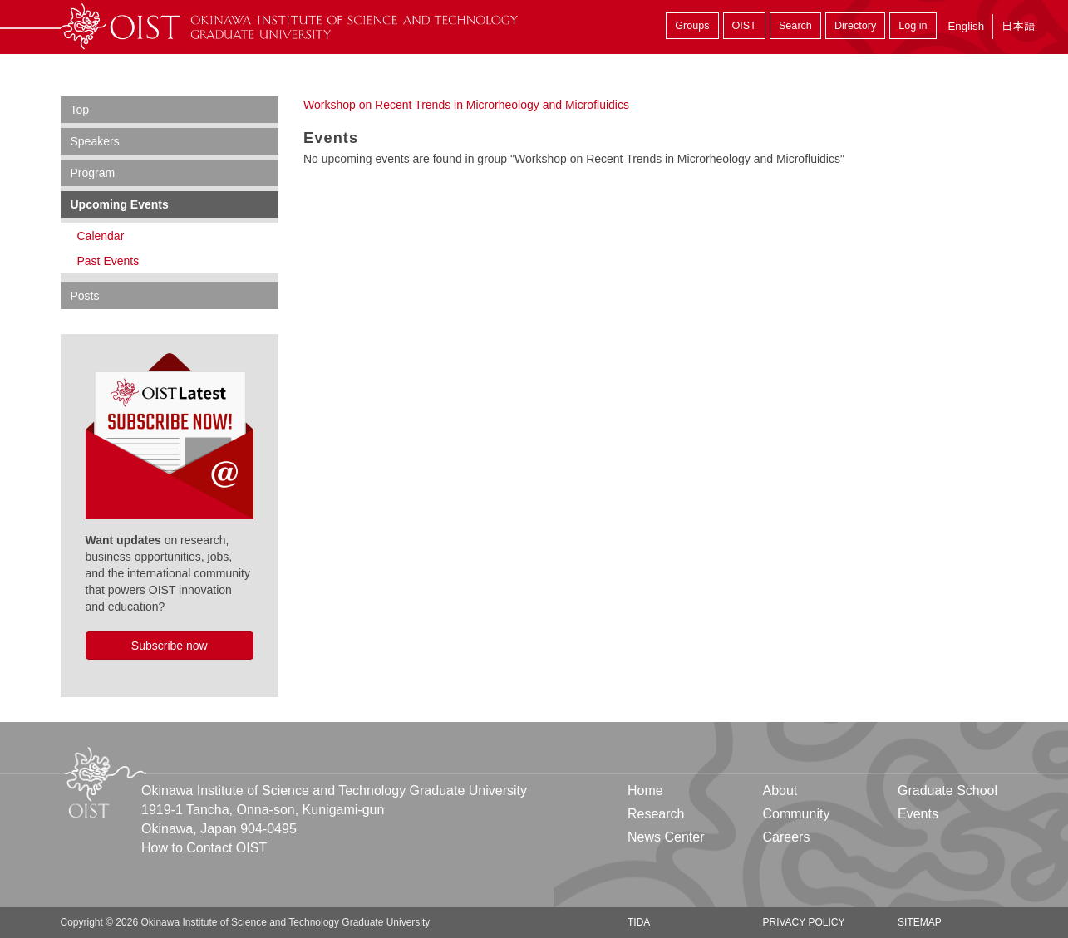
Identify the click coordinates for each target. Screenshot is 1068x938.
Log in (912, 26)
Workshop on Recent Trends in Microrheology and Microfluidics (466, 104)
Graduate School (947, 790)
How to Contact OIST (204, 848)
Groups (692, 26)
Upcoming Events (120, 204)
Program (93, 172)
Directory (855, 26)
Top (80, 109)
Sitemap (920, 922)
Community (795, 814)
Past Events (108, 261)
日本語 (1018, 26)
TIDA (639, 922)
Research (656, 814)
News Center (666, 837)
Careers (786, 837)
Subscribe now (169, 645)
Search (795, 26)
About (779, 790)
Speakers (95, 141)
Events (918, 814)
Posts (85, 295)
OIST (744, 26)
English (965, 26)
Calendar (101, 236)
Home (645, 790)
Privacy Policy (803, 922)
